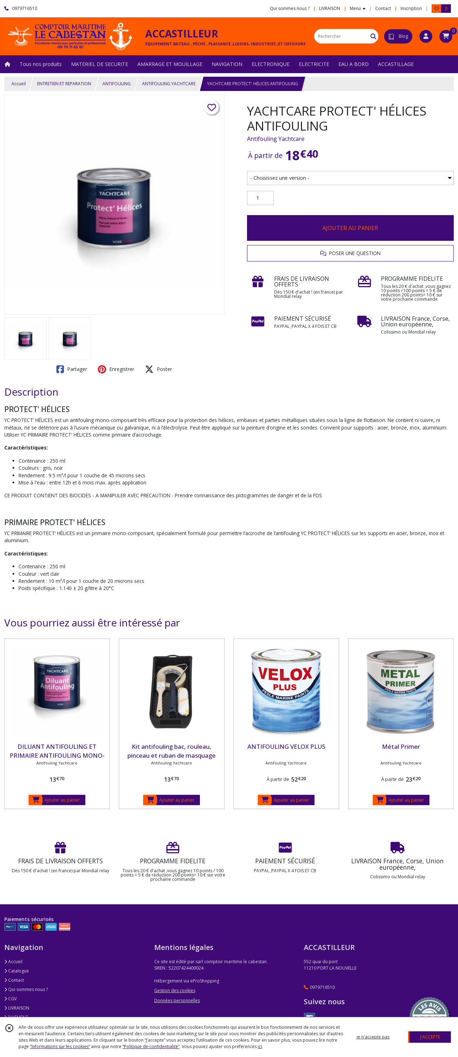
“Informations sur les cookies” (60, 1046)
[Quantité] (260, 198)
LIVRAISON (16, 1008)
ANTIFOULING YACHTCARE (169, 84)
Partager (71, 369)
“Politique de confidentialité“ (151, 1046)
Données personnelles (177, 1000)
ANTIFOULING (116, 84)
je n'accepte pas (373, 1037)
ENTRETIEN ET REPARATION (64, 84)
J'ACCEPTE (430, 1037)
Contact (383, 8)
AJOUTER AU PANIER (350, 228)
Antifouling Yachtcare (276, 139)
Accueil (18, 84)
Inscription (411, 8)
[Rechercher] (373, 36)
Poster (158, 369)
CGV (10, 999)
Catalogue (16, 971)
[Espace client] (426, 36)
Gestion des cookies (174, 990)
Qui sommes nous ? (26, 989)
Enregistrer (116, 369)
